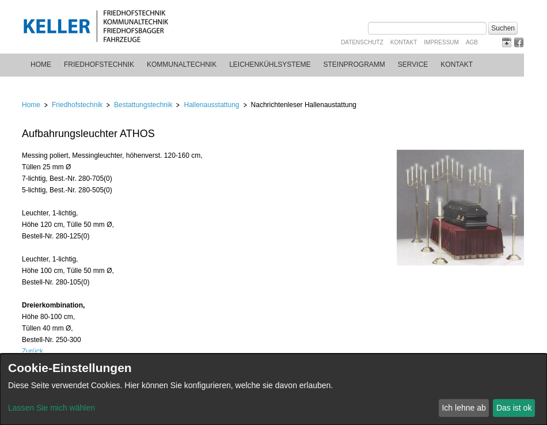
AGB (472, 42)
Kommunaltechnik (181, 64)
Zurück (32, 351)
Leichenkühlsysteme (269, 64)
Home (41, 64)
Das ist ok (513, 407)
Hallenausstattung (211, 105)
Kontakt (403, 42)
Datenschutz (362, 42)
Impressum (441, 42)
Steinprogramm (354, 64)
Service (413, 64)
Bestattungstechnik (143, 105)
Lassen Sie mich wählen (51, 407)
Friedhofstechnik (99, 64)
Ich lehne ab (463, 407)
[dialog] (273, 389)
